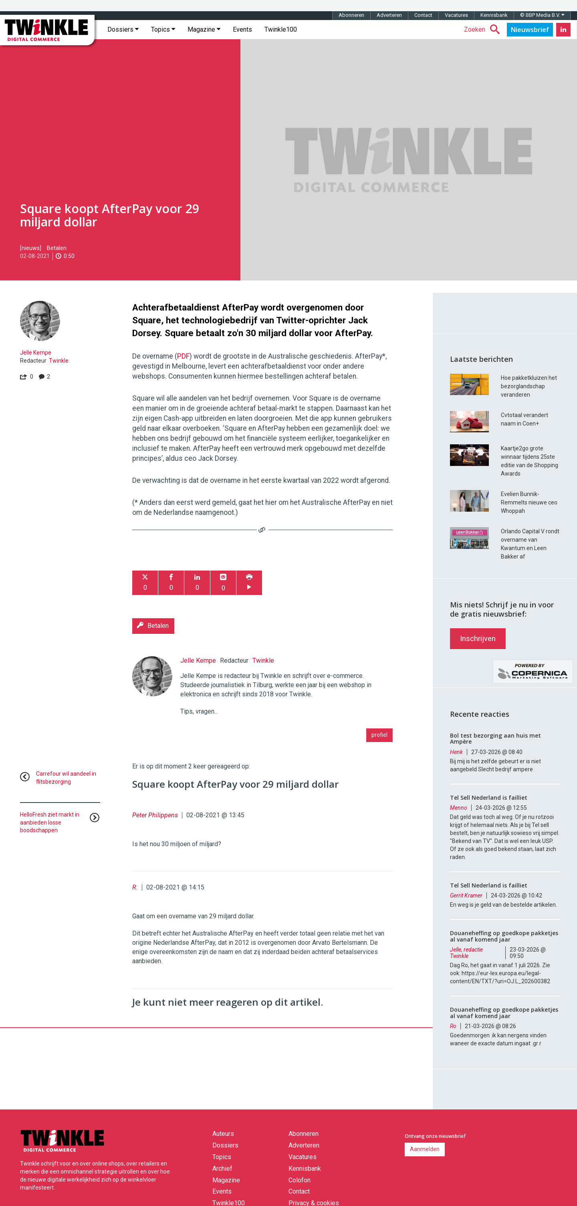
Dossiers (123, 29)
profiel (379, 735)
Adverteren (389, 15)
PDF (183, 356)
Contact (423, 15)
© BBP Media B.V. (542, 15)
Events (242, 29)
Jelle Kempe (35, 352)
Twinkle (59, 360)
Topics (163, 29)
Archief (222, 1168)
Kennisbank (494, 15)
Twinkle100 (280, 29)
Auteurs (223, 1133)
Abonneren (351, 15)
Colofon (299, 1180)
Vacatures (456, 15)
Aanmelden (425, 1149)
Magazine (204, 29)
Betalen (57, 248)
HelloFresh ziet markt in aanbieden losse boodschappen (49, 822)
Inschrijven (478, 638)
